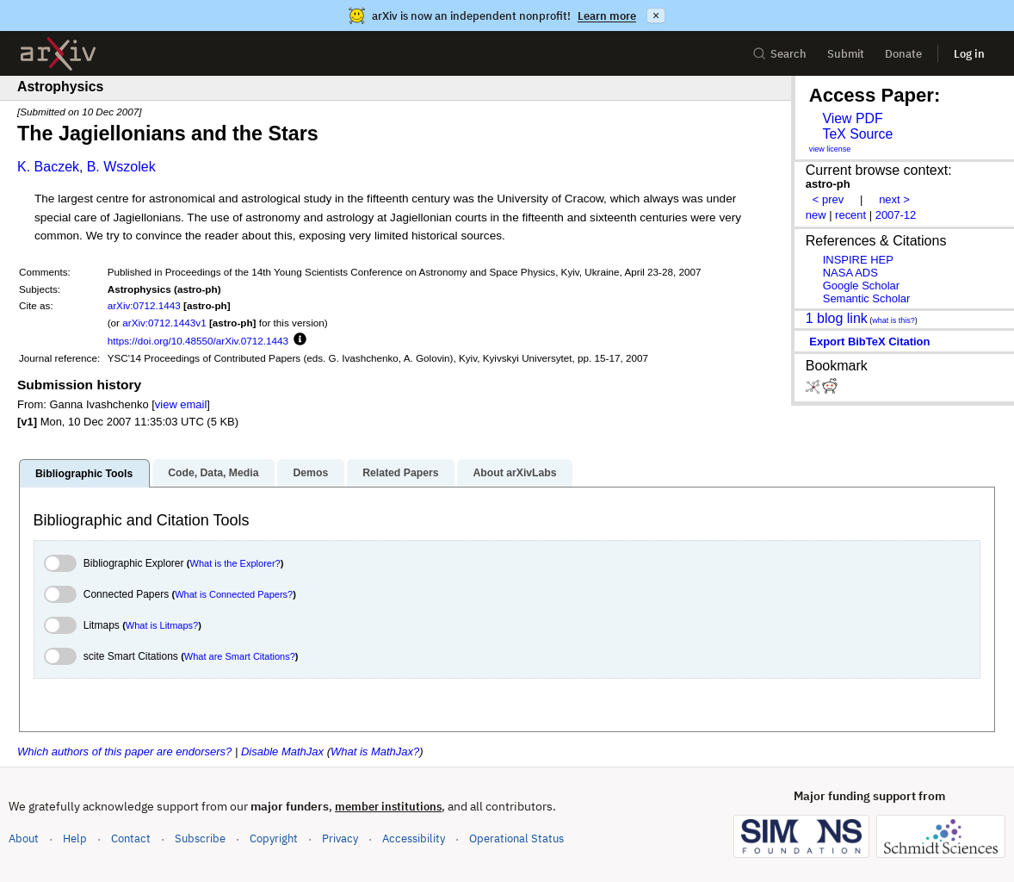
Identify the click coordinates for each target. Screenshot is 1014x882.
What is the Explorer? (235, 563)
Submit (845, 54)
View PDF (852, 118)
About (24, 838)
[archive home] (58, 54)
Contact (131, 838)
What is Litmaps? (162, 625)
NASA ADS (850, 272)
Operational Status (516, 837)
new (816, 214)
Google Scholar (861, 285)
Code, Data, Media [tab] (213, 473)
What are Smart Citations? (239, 656)
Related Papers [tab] (400, 473)
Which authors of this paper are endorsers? (124, 751)
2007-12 (896, 214)
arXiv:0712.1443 (144, 305)
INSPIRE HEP (858, 259)
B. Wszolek (121, 166)
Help (75, 838)
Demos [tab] (310, 473)
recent (850, 214)
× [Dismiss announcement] (655, 15)
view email (181, 404)
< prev (828, 199)
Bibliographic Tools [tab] (84, 474)
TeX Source (857, 134)
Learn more (607, 16)
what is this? (893, 320)
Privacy (340, 838)
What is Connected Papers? (234, 594)
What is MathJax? (375, 751)
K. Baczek (48, 166)
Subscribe (200, 838)
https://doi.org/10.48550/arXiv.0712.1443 (198, 340)
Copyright (274, 838)
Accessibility (413, 838)
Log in (969, 54)
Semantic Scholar (867, 298)
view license (830, 149)
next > (894, 199)
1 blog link (837, 318)
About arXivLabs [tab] (514, 473)
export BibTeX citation (869, 341)
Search (779, 54)
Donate (903, 54)
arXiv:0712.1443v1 (164, 322)
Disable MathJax (282, 751)
